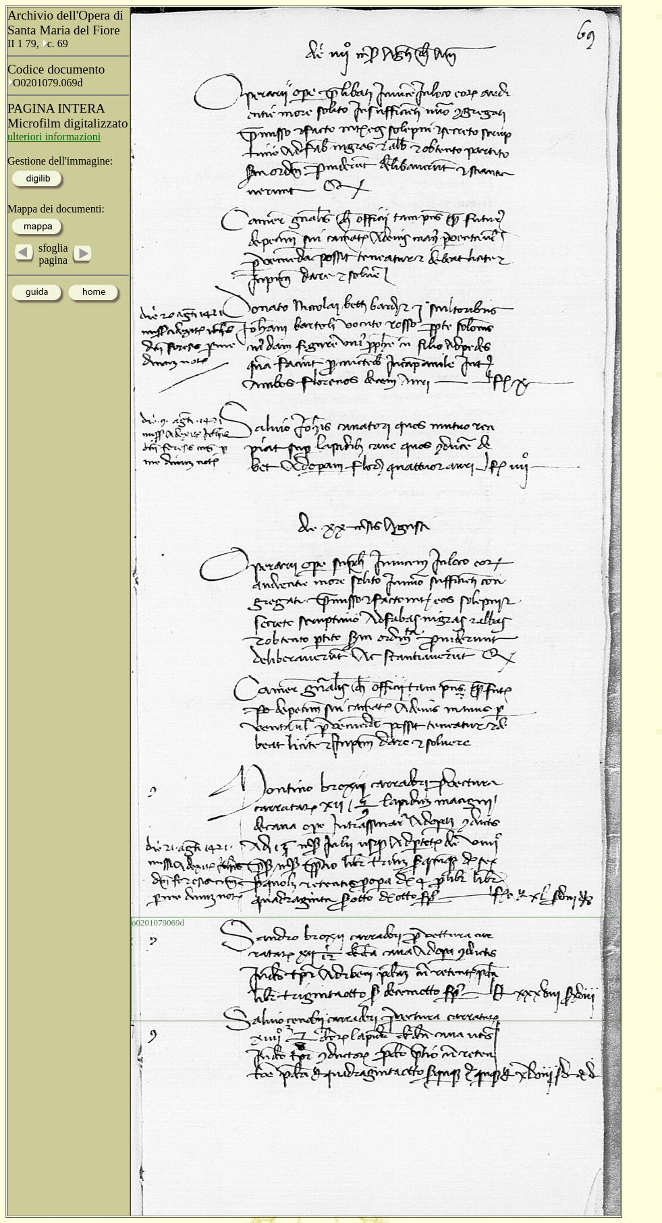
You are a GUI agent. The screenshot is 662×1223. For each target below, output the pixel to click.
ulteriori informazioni (54, 136)
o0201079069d (158, 922)
